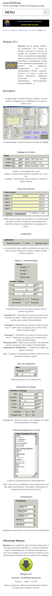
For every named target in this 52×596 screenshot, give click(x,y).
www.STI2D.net (12, 2)
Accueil (5, 30)
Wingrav (32, 30)
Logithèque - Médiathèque (19, 30)
